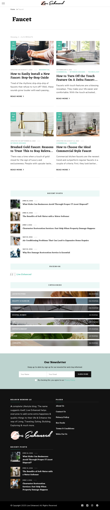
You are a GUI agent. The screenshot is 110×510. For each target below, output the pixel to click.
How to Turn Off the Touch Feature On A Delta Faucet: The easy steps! (75, 80)
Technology (93, 72)
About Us (60, 406)
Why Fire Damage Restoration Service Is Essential (46, 252)
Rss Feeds (60, 423)
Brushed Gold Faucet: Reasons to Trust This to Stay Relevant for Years (31, 151)
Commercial (61, 72)
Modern (73, 143)
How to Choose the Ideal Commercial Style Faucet (73, 149)
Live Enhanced (24, 274)
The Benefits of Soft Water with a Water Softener (46, 216)
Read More (17, 96)
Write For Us (61, 434)
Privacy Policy (70, 380)
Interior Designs (77, 72)
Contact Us (61, 411)
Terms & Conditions (65, 428)
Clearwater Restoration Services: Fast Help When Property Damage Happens (59, 228)
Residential (44, 70)
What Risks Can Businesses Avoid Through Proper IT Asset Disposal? (55, 204)
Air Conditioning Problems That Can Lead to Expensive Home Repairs (56, 240)
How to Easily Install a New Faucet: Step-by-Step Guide (30, 76)
